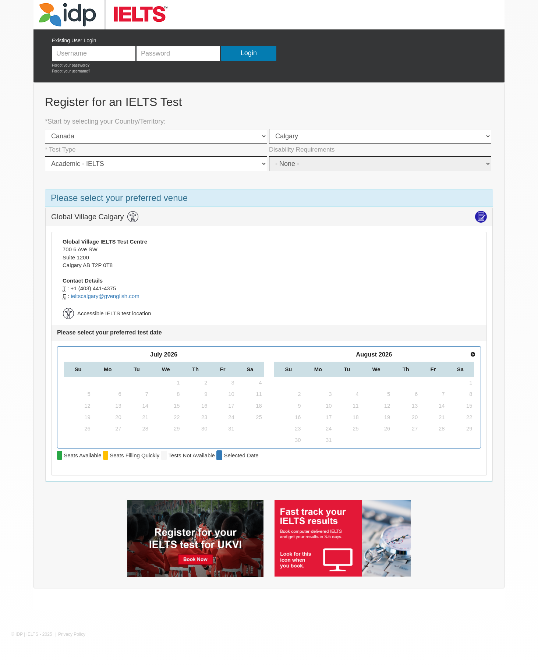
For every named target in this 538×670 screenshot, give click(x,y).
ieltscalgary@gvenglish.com (105, 296)
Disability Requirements (302, 149)
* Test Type (60, 149)
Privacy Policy (71, 634)
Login (249, 53)
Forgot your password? (70, 65)
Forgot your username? (71, 71)
